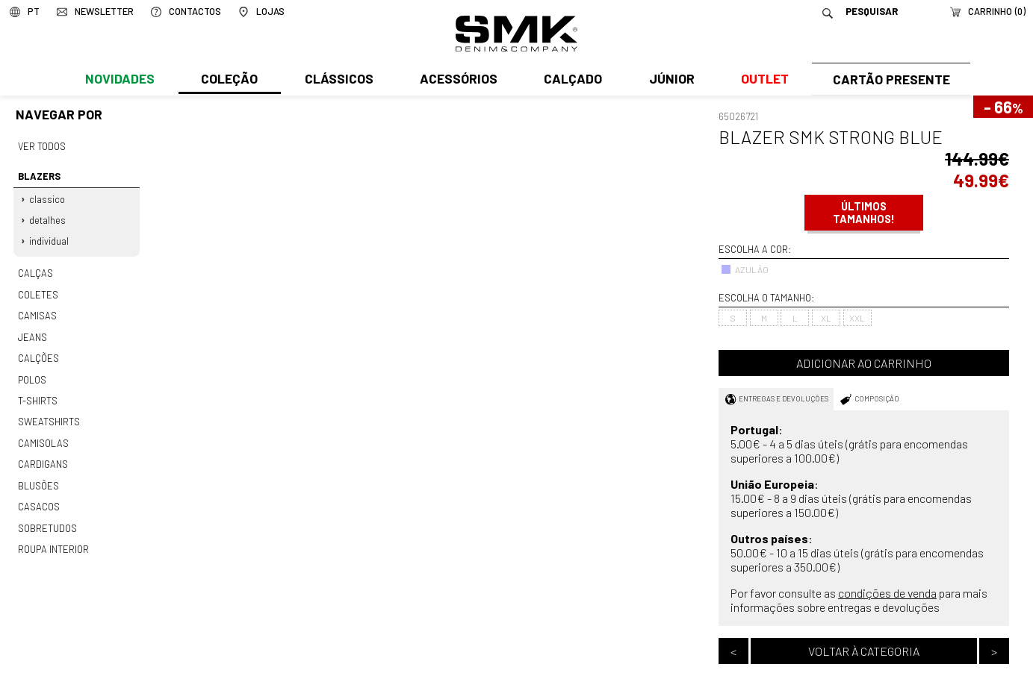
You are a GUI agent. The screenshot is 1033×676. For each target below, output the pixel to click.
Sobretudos (47, 518)
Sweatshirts (48, 415)
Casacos (38, 498)
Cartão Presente (889, 80)
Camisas (36, 312)
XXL (857, 318)
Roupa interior (53, 539)
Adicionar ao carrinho (863, 363)
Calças (35, 271)
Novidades (120, 80)
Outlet (761, 80)
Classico (48, 198)
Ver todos (42, 146)
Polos (32, 374)
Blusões (38, 477)
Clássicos (337, 80)
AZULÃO (745, 269)
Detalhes (48, 218)
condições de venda (887, 593)
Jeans (32, 332)
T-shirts (38, 394)
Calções (38, 353)
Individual (49, 239)
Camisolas (42, 436)
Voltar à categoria (863, 651)
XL (826, 318)
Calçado (571, 80)
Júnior (668, 80)
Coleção (228, 80)
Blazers (38, 175)
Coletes (38, 291)
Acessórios (456, 80)
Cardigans (42, 456)
